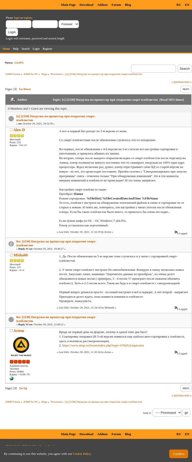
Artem (18, 331)
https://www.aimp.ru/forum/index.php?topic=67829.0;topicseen (103, 345)
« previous (178, 82)
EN (187, 4)
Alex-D (19, 130)
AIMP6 (19, 62)
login (17, 17)
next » (188, 82)
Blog (128, 4)
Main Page (68, 4)
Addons (102, 4)
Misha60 (21, 255)
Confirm (178, 454)
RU (178, 4)
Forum (116, 4)
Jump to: (147, 413)
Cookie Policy (82, 454)
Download (86, 4)
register (28, 17)
